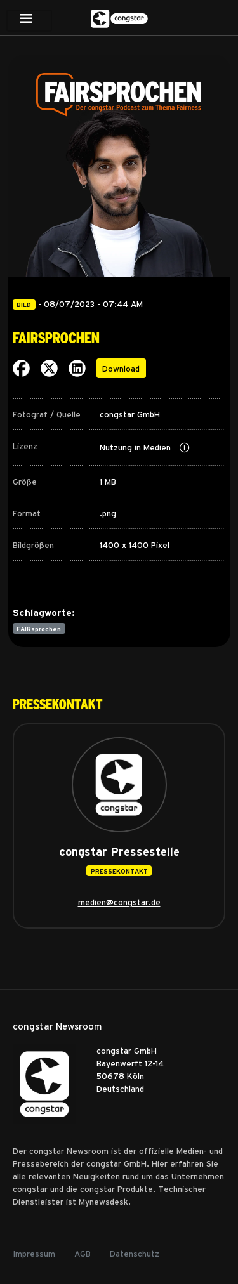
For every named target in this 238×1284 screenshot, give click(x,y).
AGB (82, 1253)
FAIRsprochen (39, 628)
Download (121, 368)
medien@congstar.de (119, 901)
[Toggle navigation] (29, 21)
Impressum (34, 1253)
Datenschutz (134, 1253)
